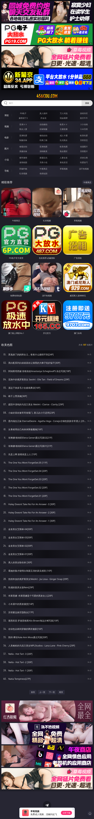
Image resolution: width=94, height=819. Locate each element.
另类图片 (84, 151)
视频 (6, 126)
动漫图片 (84, 146)
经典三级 (43, 140)
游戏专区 (84, 113)
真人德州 (43, 113)
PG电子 (23, 113)
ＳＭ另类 (84, 129)
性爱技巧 (84, 162)
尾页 (61, 692)
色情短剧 (43, 173)
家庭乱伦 (43, 157)
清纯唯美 (43, 151)
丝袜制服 (43, 129)
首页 (33, 692)
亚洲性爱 (23, 135)
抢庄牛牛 (84, 118)
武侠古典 (84, 157)
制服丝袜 (23, 140)
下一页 (52, 692)
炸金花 (43, 118)
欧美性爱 (84, 135)
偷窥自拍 (23, 146)
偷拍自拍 (43, 135)
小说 (6, 159)
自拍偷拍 (43, 124)
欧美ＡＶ (64, 124)
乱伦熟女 (64, 140)
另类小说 (43, 162)
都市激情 (23, 157)
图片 (6, 148)
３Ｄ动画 (84, 124)
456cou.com (46, 96)
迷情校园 (23, 162)
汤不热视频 (84, 168)
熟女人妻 (23, 129)
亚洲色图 (43, 146)
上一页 (42, 692)
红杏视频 (23, 173)
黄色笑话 (64, 162)
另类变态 (84, 140)
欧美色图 (64, 146)
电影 (6, 137)
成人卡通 (64, 135)
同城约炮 (23, 168)
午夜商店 (43, 168)
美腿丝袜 (23, 151)
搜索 (87, 103)
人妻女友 (64, 157)
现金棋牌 (64, 118)
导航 (6, 170)
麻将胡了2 (23, 118)
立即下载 (66, 813)
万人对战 (64, 113)
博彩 (6, 115)
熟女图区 (64, 151)
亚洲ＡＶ (23, 124)
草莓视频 (64, 168)
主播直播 (64, 129)
